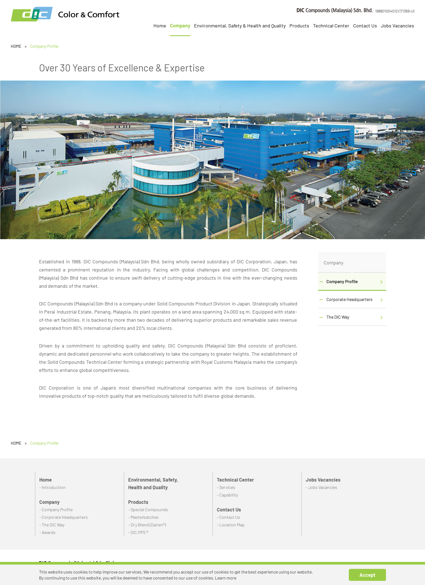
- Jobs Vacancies (321, 487)
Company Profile (342, 281)
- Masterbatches (143, 517)
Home (159, 26)
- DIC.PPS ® (138, 532)
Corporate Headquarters (349, 299)
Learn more (225, 581)
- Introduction (52, 487)
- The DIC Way (52, 524)
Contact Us (365, 26)
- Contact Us (228, 517)
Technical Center (331, 26)
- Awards (47, 532)
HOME (16, 46)
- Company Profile (56, 509)
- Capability (227, 494)
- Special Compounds (148, 509)
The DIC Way (337, 317)
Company (180, 26)
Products (299, 26)
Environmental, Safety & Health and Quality (240, 26)
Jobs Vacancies (397, 26)
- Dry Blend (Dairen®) (147, 524)
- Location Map (230, 524)
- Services (226, 487)
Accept (367, 579)
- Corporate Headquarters (63, 517)
